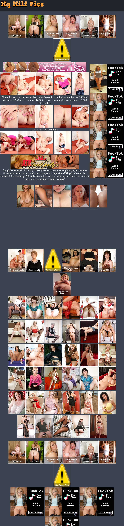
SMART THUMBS (66, 516)
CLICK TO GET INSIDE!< (45, 129)
